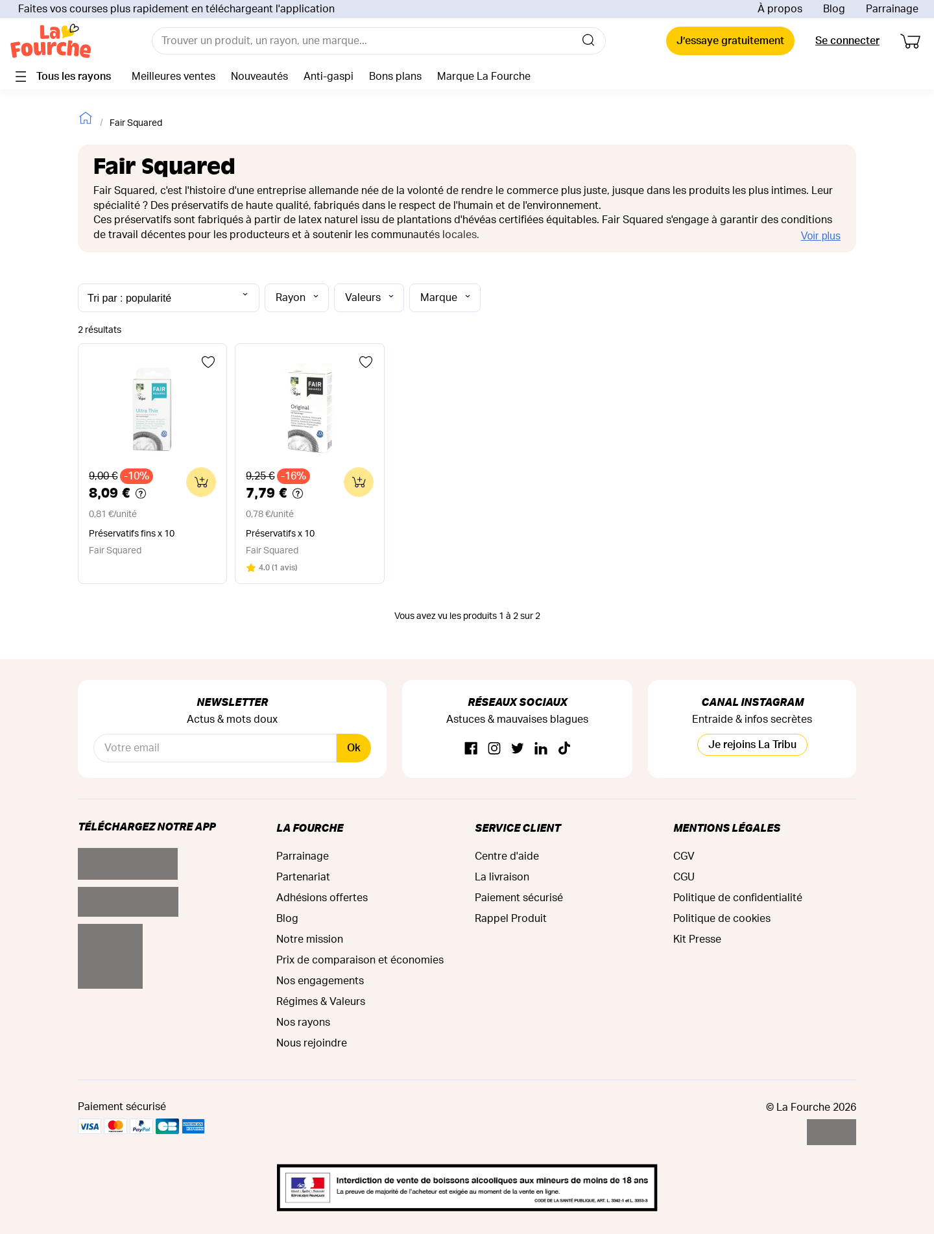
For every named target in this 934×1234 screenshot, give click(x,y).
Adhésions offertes (322, 898)
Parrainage (892, 9)
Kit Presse (697, 939)
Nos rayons (303, 1022)
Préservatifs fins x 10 (131, 533)
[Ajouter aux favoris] (208, 362)
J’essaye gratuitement (730, 41)
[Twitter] (517, 749)
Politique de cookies (722, 918)
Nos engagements (320, 981)
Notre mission (309, 939)
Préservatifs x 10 (280, 533)
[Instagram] (494, 749)
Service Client (517, 827)
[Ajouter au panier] (201, 482)
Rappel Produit (511, 918)
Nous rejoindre (311, 1043)
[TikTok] (564, 749)
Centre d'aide (507, 856)
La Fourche (309, 827)
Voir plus (821, 235)
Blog (834, 9)
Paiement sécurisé (519, 898)
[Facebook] (471, 749)
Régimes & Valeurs (320, 1002)
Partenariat (303, 877)
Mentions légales (726, 827)
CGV (684, 856)
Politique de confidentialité (737, 898)
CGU (684, 877)
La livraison (502, 877)
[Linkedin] (541, 749)
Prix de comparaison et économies (360, 960)
